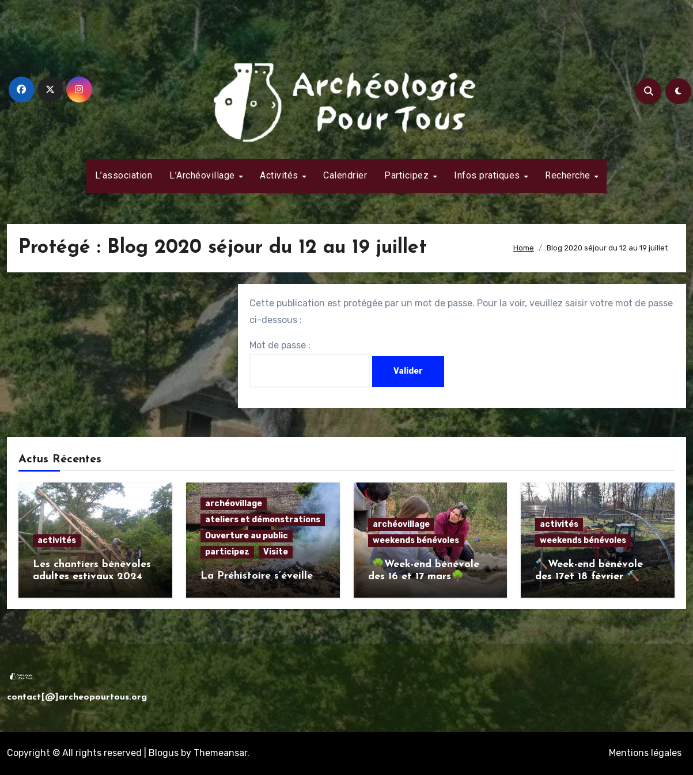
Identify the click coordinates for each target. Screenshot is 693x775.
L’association (124, 175)
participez (227, 552)
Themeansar (220, 752)
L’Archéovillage (203, 175)
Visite (275, 552)
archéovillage (233, 503)
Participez (407, 175)
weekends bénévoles (416, 540)
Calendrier (345, 175)
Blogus (164, 752)
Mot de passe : (309, 363)
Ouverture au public (246, 536)
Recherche (569, 175)
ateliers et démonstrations (262, 520)
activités (56, 540)
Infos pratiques (488, 175)
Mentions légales (645, 752)
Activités (280, 175)
